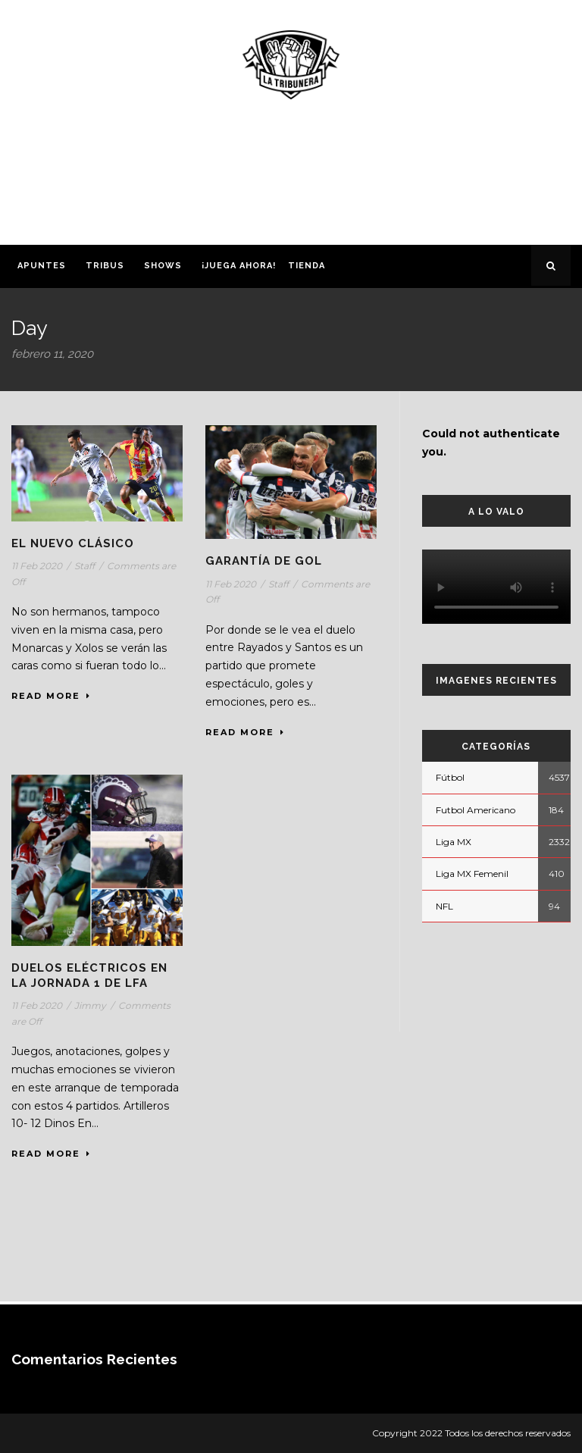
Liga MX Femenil (472, 873)
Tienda (306, 266)
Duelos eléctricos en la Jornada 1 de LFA (89, 975)
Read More (51, 695)
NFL (444, 906)
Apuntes (41, 266)
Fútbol (450, 777)
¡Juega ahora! (239, 266)
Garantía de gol (263, 561)
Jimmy (90, 1005)
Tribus (105, 266)
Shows (163, 266)
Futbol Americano (475, 810)
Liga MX (453, 841)
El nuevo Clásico (72, 543)
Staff (84, 565)
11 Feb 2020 (36, 565)
